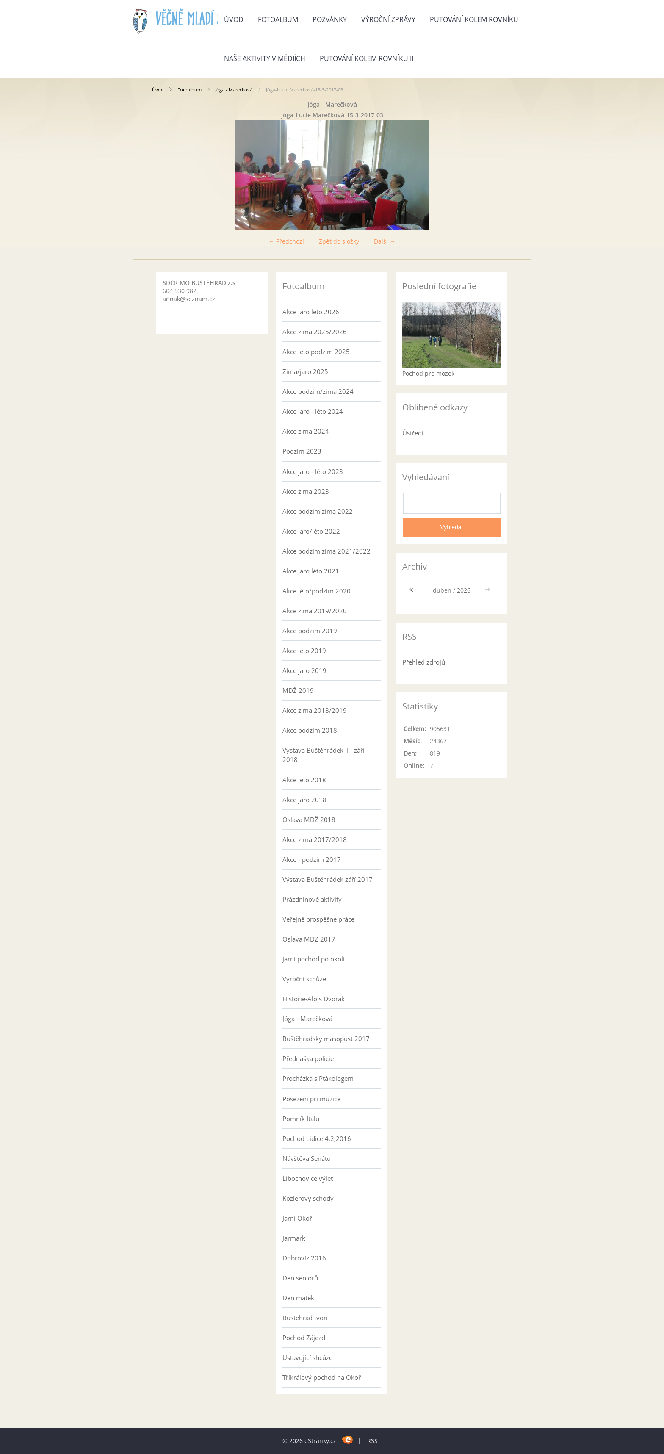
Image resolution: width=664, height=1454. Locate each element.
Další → (385, 241)
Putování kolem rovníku (474, 19)
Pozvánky (330, 19)
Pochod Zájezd (303, 1337)
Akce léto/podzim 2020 (316, 591)
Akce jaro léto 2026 (310, 311)
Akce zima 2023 (305, 491)
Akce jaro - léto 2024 (312, 411)
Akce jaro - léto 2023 (312, 471)
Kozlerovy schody (308, 1198)
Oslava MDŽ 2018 (308, 819)
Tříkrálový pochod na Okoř (321, 1377)
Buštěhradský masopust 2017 (326, 1038)
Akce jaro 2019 (304, 670)
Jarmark (293, 1238)
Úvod (233, 19)
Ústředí (412, 433)
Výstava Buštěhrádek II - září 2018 (323, 755)
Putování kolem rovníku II (366, 58)
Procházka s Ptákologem (318, 1078)
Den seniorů (300, 1278)
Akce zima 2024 (305, 431)
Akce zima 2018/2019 (314, 710)
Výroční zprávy (388, 19)
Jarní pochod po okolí (313, 959)
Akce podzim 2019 (309, 630)
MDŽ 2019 (298, 690)
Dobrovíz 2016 (304, 1258)
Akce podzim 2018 (309, 730)
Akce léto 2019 (304, 650)
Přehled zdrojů (423, 662)
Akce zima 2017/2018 (314, 839)
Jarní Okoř (297, 1218)
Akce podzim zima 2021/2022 (326, 551)
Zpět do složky (339, 241)
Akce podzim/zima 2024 (318, 391)
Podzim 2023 (301, 451)
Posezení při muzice (311, 1098)
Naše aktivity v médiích (264, 58)
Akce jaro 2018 (304, 799)
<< (414, 590)
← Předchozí (286, 241)
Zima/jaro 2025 (305, 371)
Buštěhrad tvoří (305, 1317)
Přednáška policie (308, 1058)
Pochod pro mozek (428, 373)
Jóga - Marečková (233, 89)
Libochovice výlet (307, 1178)
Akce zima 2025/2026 (314, 331)
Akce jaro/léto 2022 (311, 531)
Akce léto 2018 (304, 779)
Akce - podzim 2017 (311, 859)
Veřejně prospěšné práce (318, 919)
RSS (372, 1441)
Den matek (298, 1297)
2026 (463, 590)
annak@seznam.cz (189, 299)
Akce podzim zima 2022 (317, 511)
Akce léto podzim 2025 (316, 351)
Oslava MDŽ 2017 (308, 939)
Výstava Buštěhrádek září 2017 (327, 879)
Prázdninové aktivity (312, 899)
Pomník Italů (300, 1118)
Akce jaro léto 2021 (310, 571)
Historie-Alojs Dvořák (313, 998)
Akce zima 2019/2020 (314, 611)
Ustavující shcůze (307, 1357)
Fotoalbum (278, 19)
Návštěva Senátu (306, 1158)
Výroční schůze (304, 979)
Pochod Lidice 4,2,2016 (316, 1138)
